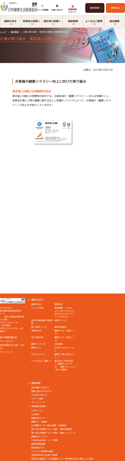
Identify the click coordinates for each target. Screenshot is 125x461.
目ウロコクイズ (38, 354)
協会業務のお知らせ (40, 387)
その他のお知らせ (39, 395)
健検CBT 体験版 (39, 421)
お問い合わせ (57, 9)
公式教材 (35, 414)
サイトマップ (6, 352)
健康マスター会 (38, 344)
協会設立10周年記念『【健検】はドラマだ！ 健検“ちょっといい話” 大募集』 (64, 365)
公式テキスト (37, 410)
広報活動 (58, 344)
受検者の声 (36, 330)
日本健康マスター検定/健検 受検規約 (48, 425)
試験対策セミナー (39, 418)
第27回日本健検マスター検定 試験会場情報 (51, 429)
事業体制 (58, 304)
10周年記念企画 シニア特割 (44, 440)
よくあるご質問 (93, 21)
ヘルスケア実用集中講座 (42, 451)
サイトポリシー (7, 341)
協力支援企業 (37, 337)
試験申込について (39, 436)
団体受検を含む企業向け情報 (44, 455)
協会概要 (114, 21)
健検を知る (10, 21)
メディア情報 (37, 398)
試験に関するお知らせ (41, 391)
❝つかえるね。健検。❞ (41, 360)
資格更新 (95, 8)
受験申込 (115, 8)
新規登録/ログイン (72, 10)
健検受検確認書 (38, 444)
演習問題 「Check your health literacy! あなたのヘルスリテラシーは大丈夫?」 (65, 312)
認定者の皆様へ (52, 21)
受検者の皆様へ (31, 21)
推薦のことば (60, 320)
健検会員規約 (60, 327)
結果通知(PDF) (37, 447)
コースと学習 (37, 307)
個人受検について (39, 327)
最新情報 (73, 21)
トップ (3, 32)
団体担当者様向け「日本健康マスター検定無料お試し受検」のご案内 (62, 458)
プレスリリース (38, 402)
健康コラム (36, 347)
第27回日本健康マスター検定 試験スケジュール (53, 432)
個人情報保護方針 (8, 337)
